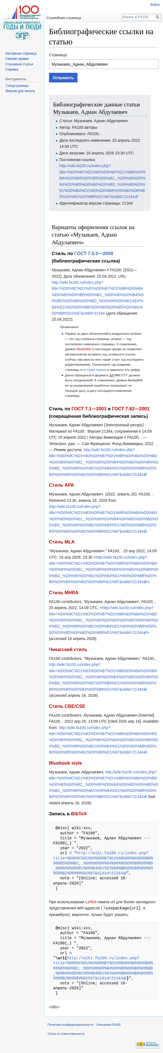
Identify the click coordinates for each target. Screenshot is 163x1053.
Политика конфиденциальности (70, 1024)
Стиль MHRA (64, 592)
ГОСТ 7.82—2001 (130, 408)
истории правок (94, 369)
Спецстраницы (17, 86)
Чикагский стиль (68, 649)
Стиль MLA (62, 542)
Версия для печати (20, 91)
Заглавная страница (21, 53)
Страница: (58, 55)
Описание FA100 (108, 1024)
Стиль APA (61, 485)
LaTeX (90, 902)
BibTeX (79, 813)
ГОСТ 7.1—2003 (88, 408)
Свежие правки (17, 59)
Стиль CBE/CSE (67, 706)
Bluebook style (65, 763)
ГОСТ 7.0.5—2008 (93, 253)
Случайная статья (19, 64)
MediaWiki (84, 349)
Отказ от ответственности (66, 1033)
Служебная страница (63, 18)
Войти (155, 5)
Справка (11, 69)
